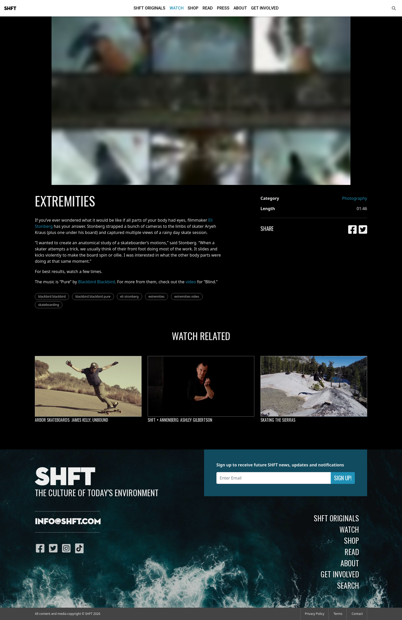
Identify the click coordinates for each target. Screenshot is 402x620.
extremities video (186, 296)
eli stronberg (129, 296)
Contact (357, 614)
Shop (193, 8)
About (240, 8)
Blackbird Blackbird (96, 282)
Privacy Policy (314, 614)
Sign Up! (342, 478)
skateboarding (48, 305)
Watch (176, 8)
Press (223, 8)
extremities (156, 296)
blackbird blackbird (52, 296)
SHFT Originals (149, 8)
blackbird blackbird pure (92, 296)
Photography (354, 198)
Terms (338, 614)
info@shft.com (68, 522)
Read (208, 8)
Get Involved (265, 8)
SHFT (10, 8)
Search (348, 585)
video (191, 282)
